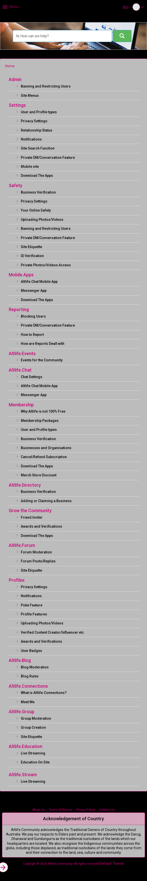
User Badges (31, 651)
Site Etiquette (31, 247)
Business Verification (38, 192)
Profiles (17, 580)
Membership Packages (40, 421)
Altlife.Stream (23, 774)
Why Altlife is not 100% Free (43, 411)
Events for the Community (42, 360)
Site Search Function (38, 148)
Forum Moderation (36, 552)
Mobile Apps (21, 274)
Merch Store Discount (38, 475)
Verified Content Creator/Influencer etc (52, 632)
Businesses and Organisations (46, 448)
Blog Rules (30, 676)
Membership (21, 404)
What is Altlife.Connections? (44, 693)
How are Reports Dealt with (42, 344)
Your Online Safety (36, 210)
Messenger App (34, 291)
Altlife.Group (21, 711)
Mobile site (30, 167)
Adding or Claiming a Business (46, 501)
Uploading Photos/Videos (42, 220)
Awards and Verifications (41, 526)
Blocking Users (33, 316)
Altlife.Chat (20, 370)
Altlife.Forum (22, 545)
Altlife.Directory (25, 485)
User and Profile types (39, 112)
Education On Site (35, 762)
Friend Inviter (32, 517)
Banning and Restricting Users (46, 86)
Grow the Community (30, 510)
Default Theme (112, 863)
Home (10, 66)
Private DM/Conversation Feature (48, 158)
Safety (15, 185)
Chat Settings (31, 377)
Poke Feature (31, 605)
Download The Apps (37, 176)
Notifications (31, 139)
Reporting (19, 309)
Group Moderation (36, 718)
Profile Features (34, 614)
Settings (17, 105)
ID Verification (32, 256)
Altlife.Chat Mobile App (39, 282)
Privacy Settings (34, 121)
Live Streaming (33, 753)
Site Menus (30, 96)
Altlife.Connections (28, 686)
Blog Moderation (35, 667)
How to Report (32, 335)
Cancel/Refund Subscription (44, 457)
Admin (15, 79)
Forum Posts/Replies (38, 561)
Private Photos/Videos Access (46, 265)
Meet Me (28, 702)
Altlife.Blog (20, 660)
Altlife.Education (25, 746)
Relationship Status (36, 130)
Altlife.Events (22, 353)
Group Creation (33, 727)
